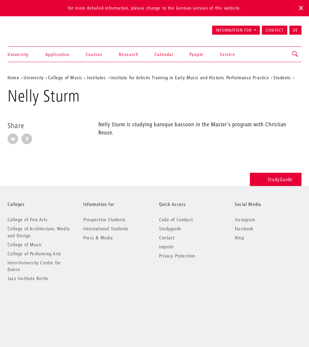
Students (282, 77)
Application (57, 54)
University (18, 54)
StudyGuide (275, 179)
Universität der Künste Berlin (31, 27)
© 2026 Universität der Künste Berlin (39, 303)
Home (13, 77)
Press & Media (98, 238)
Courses (94, 54)
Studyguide (170, 229)
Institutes (96, 77)
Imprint (166, 247)
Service (227, 54)
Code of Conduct (176, 219)
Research (129, 54)
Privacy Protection (177, 256)
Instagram (245, 219)
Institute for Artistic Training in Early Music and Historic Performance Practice (189, 77)
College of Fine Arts (28, 219)
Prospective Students (104, 219)
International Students (106, 229)
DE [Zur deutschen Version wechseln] (295, 30)
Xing (239, 238)
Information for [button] (234, 30)
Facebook (244, 229)
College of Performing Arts (34, 254)
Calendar (164, 54)
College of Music (65, 77)
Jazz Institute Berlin (28, 278)
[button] (295, 54)
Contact (275, 30)
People (197, 54)
